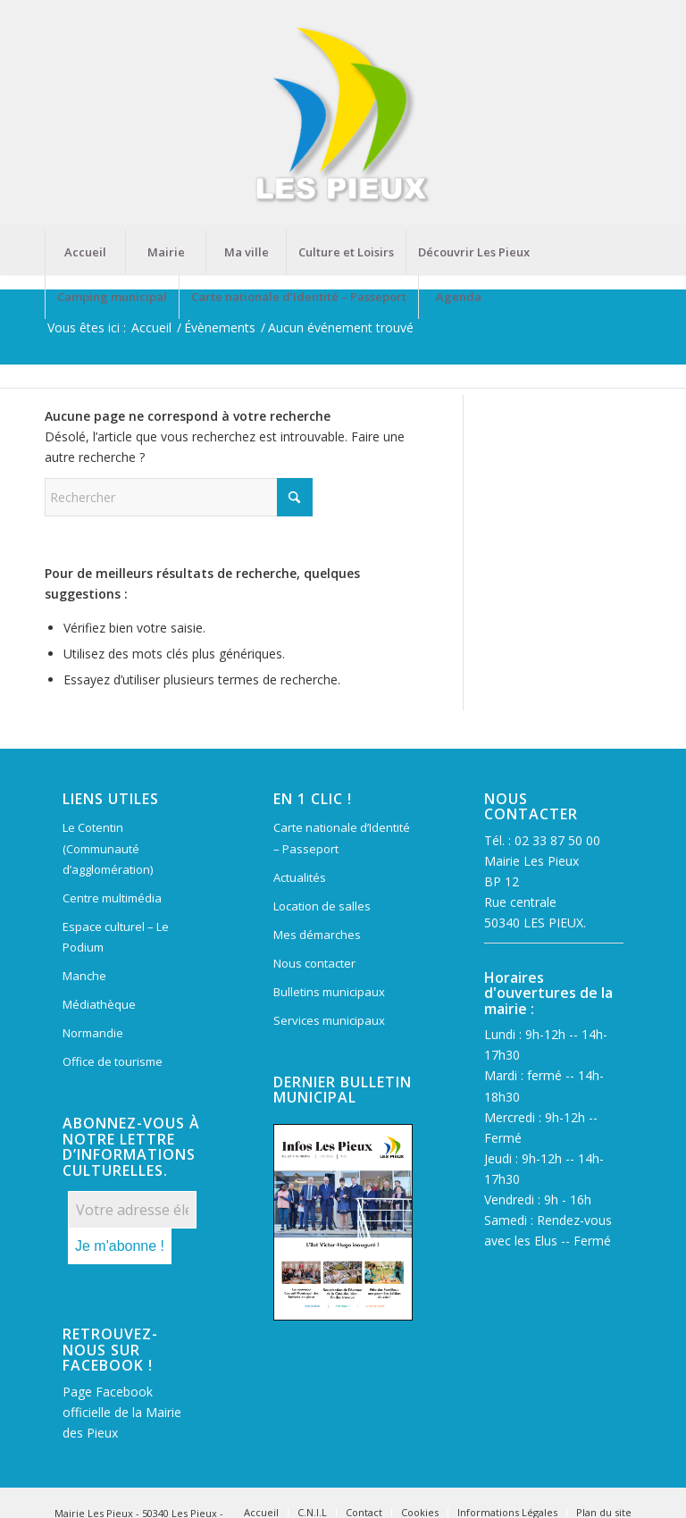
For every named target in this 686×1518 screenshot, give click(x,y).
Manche (84, 976)
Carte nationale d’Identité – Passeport (341, 837)
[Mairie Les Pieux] (343, 115)
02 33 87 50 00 (557, 840)
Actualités (299, 877)
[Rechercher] (179, 497)
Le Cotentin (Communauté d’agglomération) (108, 847)
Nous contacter (314, 963)
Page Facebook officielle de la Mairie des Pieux (122, 1412)
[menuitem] (85, 252)
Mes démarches (317, 935)
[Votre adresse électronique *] (132, 1210)
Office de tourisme (113, 1061)
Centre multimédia (112, 898)
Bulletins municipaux (329, 992)
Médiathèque (99, 1004)
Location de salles (322, 906)
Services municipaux (329, 1020)
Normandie (93, 1033)
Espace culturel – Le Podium (116, 936)
